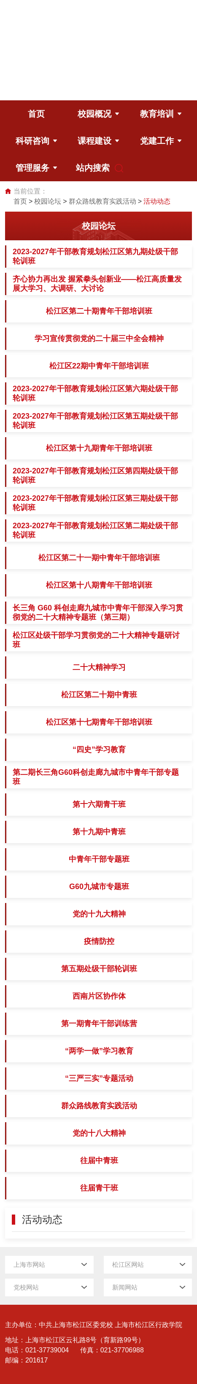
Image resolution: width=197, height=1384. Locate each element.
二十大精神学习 (99, 667)
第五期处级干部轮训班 (99, 969)
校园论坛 (47, 201)
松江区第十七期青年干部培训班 (99, 722)
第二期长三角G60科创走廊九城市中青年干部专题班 (96, 777)
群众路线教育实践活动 (102, 201)
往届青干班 (99, 1188)
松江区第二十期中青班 (99, 695)
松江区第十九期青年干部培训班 (99, 448)
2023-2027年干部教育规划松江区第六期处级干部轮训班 (95, 393)
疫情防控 (99, 941)
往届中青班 (99, 1160)
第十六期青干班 (99, 804)
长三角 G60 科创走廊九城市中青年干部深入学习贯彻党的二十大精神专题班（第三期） (98, 612)
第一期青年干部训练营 (99, 1023)
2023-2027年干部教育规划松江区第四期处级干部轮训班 (95, 475)
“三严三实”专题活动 (99, 1078)
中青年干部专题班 (99, 859)
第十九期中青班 (99, 832)
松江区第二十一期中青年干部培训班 (99, 558)
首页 (20, 201)
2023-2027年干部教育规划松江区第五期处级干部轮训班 (95, 421)
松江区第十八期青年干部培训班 (99, 585)
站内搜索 (95, 168)
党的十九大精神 (99, 914)
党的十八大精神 (99, 1133)
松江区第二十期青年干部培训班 (99, 311)
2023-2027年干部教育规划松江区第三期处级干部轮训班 (95, 503)
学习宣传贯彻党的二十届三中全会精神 (99, 338)
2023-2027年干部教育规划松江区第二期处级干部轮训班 (95, 530)
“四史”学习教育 (99, 749)
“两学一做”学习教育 (99, 1051)
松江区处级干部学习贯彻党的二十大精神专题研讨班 (96, 640)
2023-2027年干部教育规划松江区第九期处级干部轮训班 (95, 256)
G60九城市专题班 (99, 886)
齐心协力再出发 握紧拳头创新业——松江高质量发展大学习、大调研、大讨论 (97, 284)
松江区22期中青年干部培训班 (99, 366)
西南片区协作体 (99, 996)
